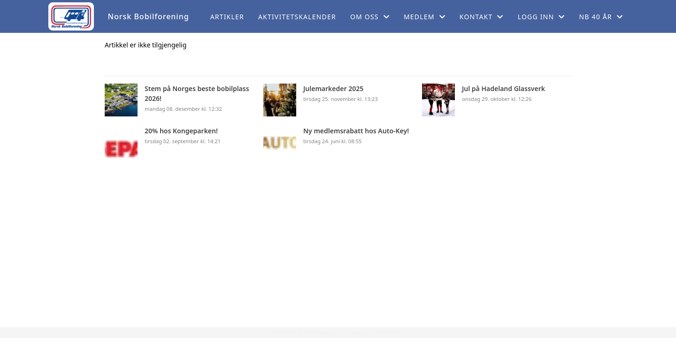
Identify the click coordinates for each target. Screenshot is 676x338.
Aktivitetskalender (297, 16)
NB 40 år (601, 16)
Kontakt (482, 16)
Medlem (425, 16)
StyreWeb (390, 332)
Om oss (370, 16)
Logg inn (541, 16)
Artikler (227, 16)
